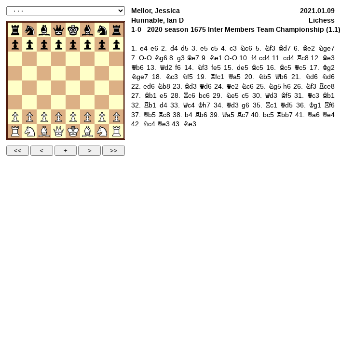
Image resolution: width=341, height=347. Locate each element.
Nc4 (149, 124)
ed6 (149, 86)
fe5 (216, 68)
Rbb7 (284, 115)
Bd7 (284, 48)
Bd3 (190, 86)
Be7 (193, 58)
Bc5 (257, 68)
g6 (245, 105)
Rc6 (189, 96)
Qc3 (313, 96)
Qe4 (328, 115)
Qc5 (300, 68)
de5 (242, 68)
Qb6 (137, 68)
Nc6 (246, 48)
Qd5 (286, 105)
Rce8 (327, 86)
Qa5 (234, 77)
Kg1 (315, 105)
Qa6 (313, 115)
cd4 (264, 58)
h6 (287, 86)
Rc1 (271, 105)
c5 (214, 48)
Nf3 (269, 48)
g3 (181, 58)
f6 (178, 68)
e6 (154, 48)
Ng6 (160, 58)
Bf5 (286, 96)
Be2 (308, 48)
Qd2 (166, 68)
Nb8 (163, 86)
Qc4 (189, 105)
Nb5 (264, 77)
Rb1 (150, 105)
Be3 (328, 58)
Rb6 (201, 115)
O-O (145, 58)
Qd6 (205, 86)
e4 (144, 48)
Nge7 (326, 48)
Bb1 (150, 96)
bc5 (268, 115)
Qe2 (232, 86)
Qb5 (149, 115)
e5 (204, 48)
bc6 (204, 96)
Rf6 (329, 105)
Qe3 (163, 124)
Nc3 (171, 77)
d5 (185, 48)
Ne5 (232, 96)
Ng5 (274, 86)
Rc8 (303, 58)
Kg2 (328, 68)
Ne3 (189, 124)
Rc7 (243, 115)
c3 (233, 48)
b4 (188, 115)
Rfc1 (217, 77)
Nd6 (311, 77)
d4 (174, 48)
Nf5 (187, 77)
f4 (254, 58)
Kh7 (204, 105)
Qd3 (271, 96)
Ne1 (215, 58)
